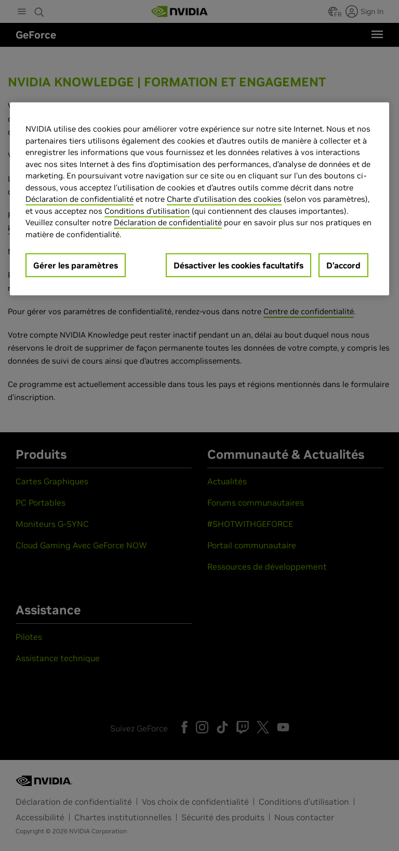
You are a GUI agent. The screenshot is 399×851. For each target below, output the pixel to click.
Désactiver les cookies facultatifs (238, 265)
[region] (199, 198)
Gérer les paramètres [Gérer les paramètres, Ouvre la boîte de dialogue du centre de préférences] (75, 265)
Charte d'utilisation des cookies (224, 199)
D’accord (343, 265)
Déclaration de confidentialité (79, 199)
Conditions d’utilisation (147, 211)
